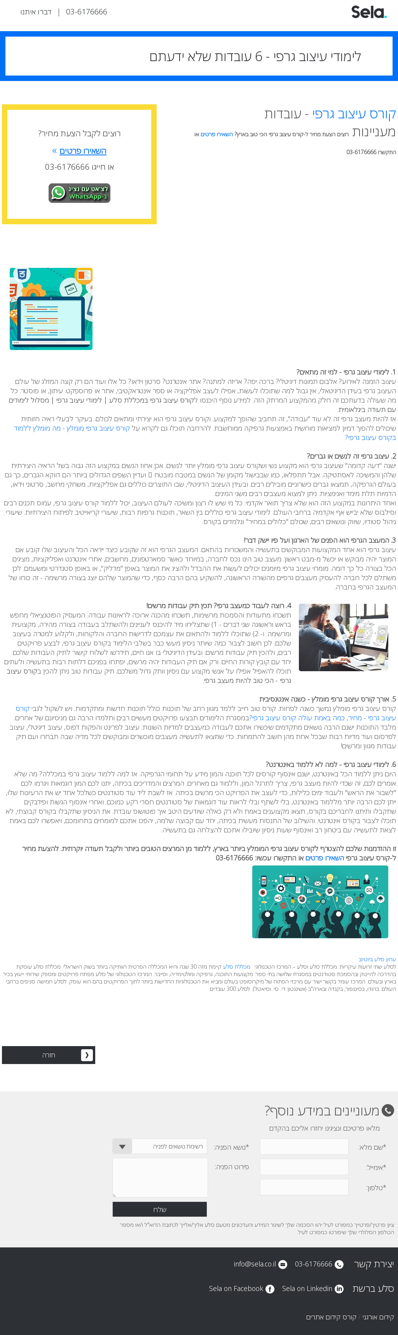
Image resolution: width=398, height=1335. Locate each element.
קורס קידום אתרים (331, 1316)
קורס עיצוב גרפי (354, 113)
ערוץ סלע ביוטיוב (377, 959)
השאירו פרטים (217, 134)
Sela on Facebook (236, 1288)
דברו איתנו (35, 11)
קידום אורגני (378, 1316)
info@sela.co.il (255, 1263)
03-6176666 (86, 11)
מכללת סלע (236, 966)
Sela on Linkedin (307, 1288)
